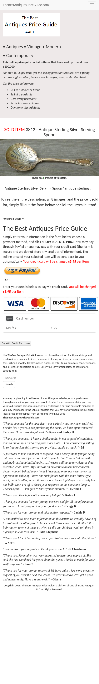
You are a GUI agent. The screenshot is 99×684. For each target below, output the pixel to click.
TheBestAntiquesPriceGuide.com (26, 5)
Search (9, 384)
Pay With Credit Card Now (16, 343)
